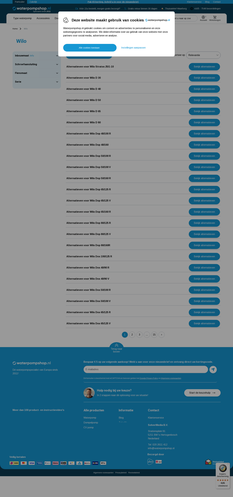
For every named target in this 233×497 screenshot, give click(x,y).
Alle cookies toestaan (89, 48)
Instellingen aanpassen (133, 47)
